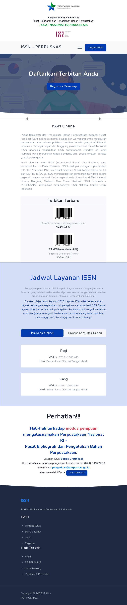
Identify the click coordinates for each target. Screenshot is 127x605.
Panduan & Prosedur (35, 574)
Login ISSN (96, 47)
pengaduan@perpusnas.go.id (70, 467)
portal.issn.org (31, 568)
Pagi (63, 350)
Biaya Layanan (31, 531)
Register (28, 543)
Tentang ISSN (31, 526)
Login (26, 537)
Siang (63, 379)
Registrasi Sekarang (63, 86)
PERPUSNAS (31, 562)
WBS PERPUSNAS (77, 473)
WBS (26, 556)
